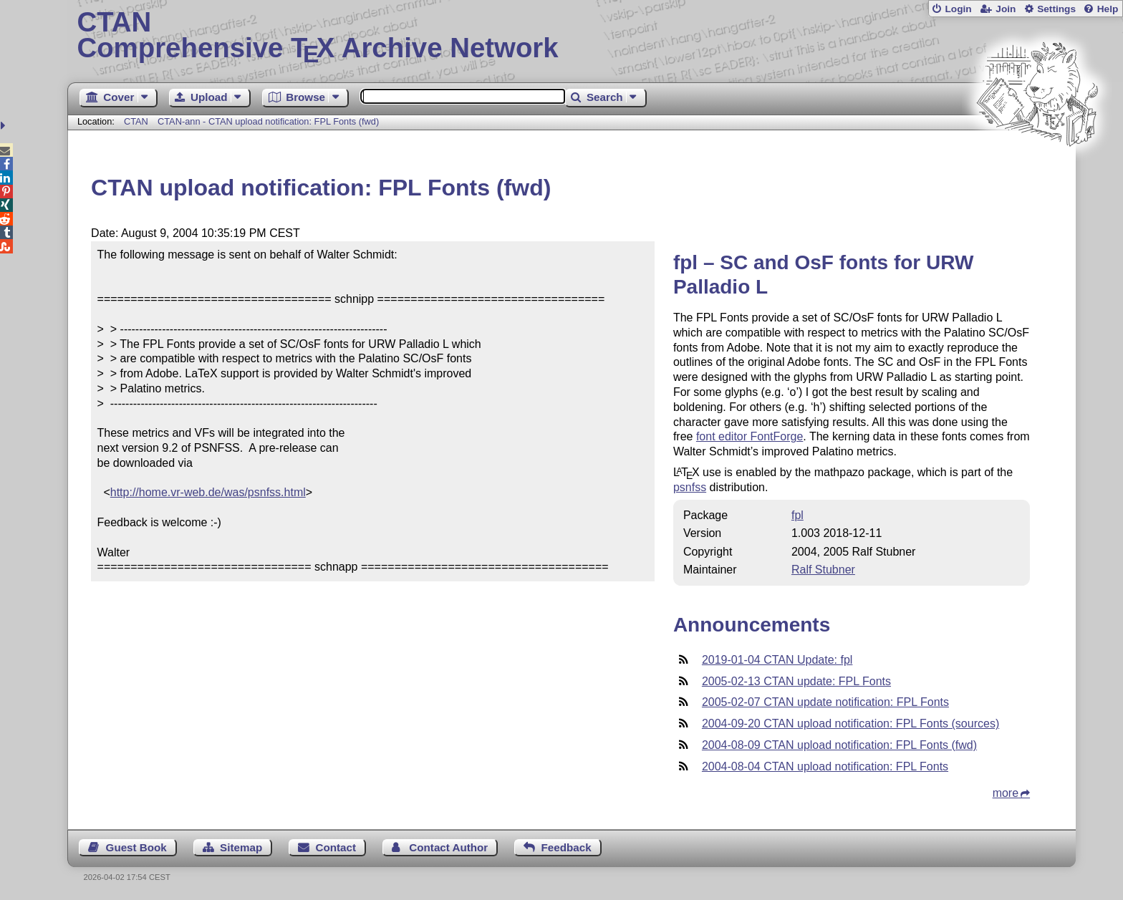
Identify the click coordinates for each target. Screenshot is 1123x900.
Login (958, 9)
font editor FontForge (749, 436)
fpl (797, 515)
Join (1006, 9)
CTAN (136, 121)
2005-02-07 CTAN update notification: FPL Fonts (825, 702)
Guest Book (136, 847)
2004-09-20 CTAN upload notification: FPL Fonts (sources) (850, 723)
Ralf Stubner (823, 569)
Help (1108, 9)
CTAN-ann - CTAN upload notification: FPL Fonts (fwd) (268, 121)
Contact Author (448, 847)
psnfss (689, 487)
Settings (1056, 9)
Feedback (566, 847)
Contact (336, 847)
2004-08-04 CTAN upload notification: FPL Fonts (825, 766)
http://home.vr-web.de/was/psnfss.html (208, 492)
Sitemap (241, 847)
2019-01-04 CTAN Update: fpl (777, 660)
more (1005, 793)
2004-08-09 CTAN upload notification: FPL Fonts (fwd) (839, 745)
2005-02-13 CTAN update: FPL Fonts (796, 681)
